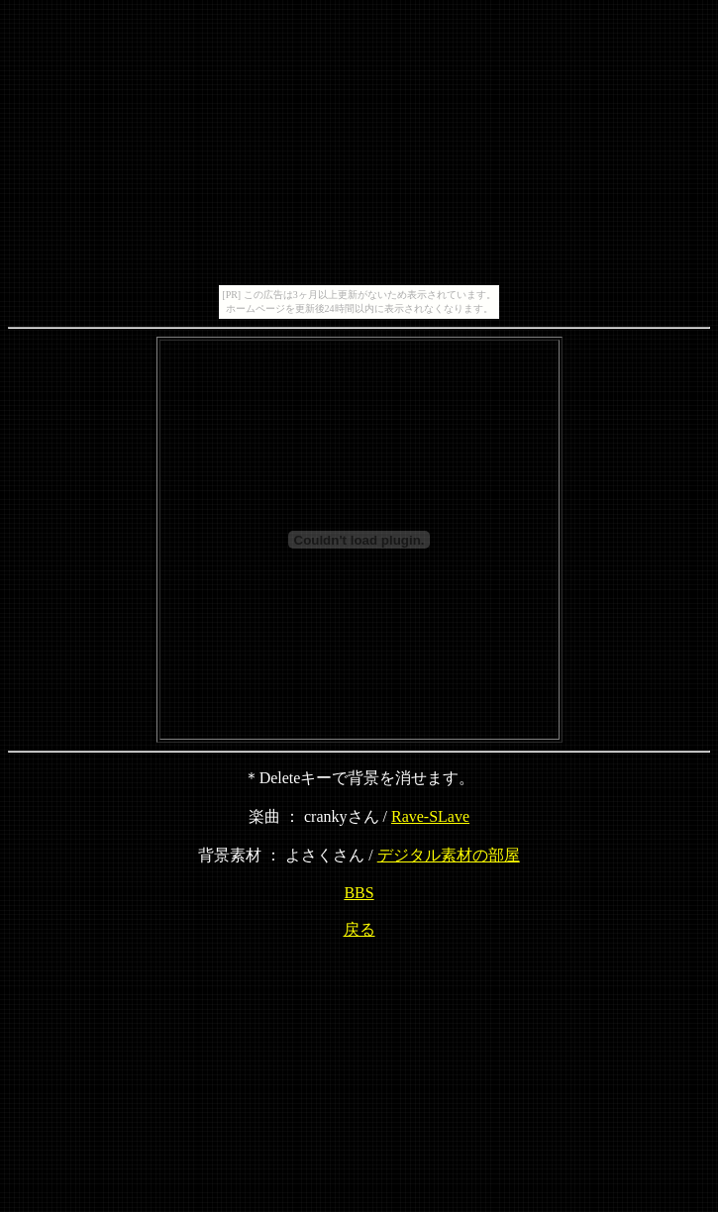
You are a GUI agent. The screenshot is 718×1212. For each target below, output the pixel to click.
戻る (359, 929)
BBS (358, 892)
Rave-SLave (430, 816)
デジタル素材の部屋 (448, 855)
